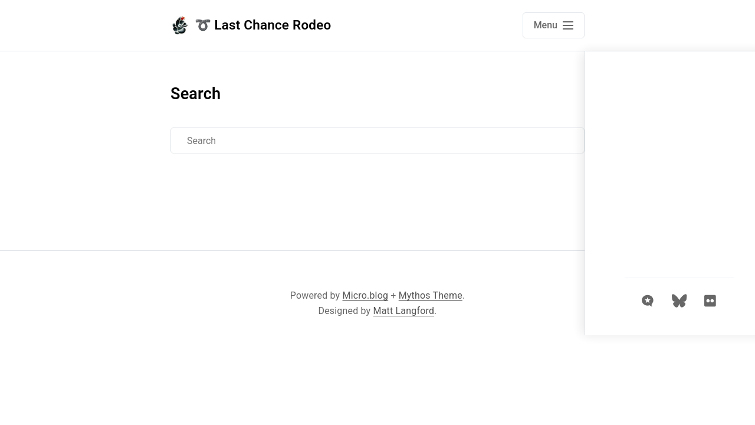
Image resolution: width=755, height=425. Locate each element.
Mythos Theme (430, 295)
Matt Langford (404, 310)
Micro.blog (366, 295)
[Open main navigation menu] (554, 25)
